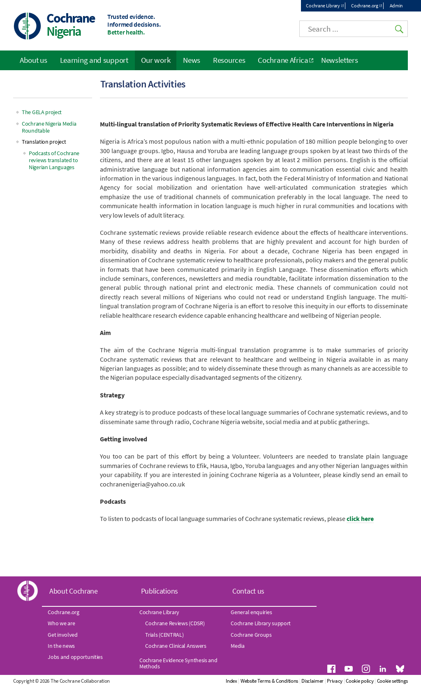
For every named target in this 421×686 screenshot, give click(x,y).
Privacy (334, 680)
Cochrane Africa (283, 60)
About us (33, 60)
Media (238, 645)
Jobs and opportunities (75, 657)
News (191, 60)
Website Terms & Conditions (269, 680)
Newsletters (339, 60)
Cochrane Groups (251, 634)
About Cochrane (73, 591)
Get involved (62, 634)
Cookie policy (359, 680)
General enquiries (251, 612)
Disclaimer (312, 680)
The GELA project (42, 112)
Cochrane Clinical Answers (175, 645)
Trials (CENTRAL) (164, 634)
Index (231, 680)
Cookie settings (392, 680)
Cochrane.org (364, 5)
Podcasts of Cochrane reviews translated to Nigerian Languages (54, 160)
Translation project (44, 141)
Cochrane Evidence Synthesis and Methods (178, 663)
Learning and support (94, 60)
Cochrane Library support (261, 623)
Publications (159, 591)
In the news (61, 645)
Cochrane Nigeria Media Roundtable (49, 127)
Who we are (61, 623)
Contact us (248, 591)
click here (360, 518)
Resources (229, 60)
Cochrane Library (323, 5)
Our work (156, 60)
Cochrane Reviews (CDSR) (174, 623)
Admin (396, 5)
